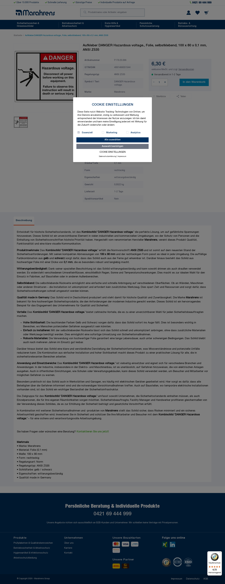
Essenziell (87, 133)
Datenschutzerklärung (107, 156)
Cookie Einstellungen (113, 152)
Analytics (135, 133)
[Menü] (220, 553)
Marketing (111, 133)
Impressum (122, 156)
